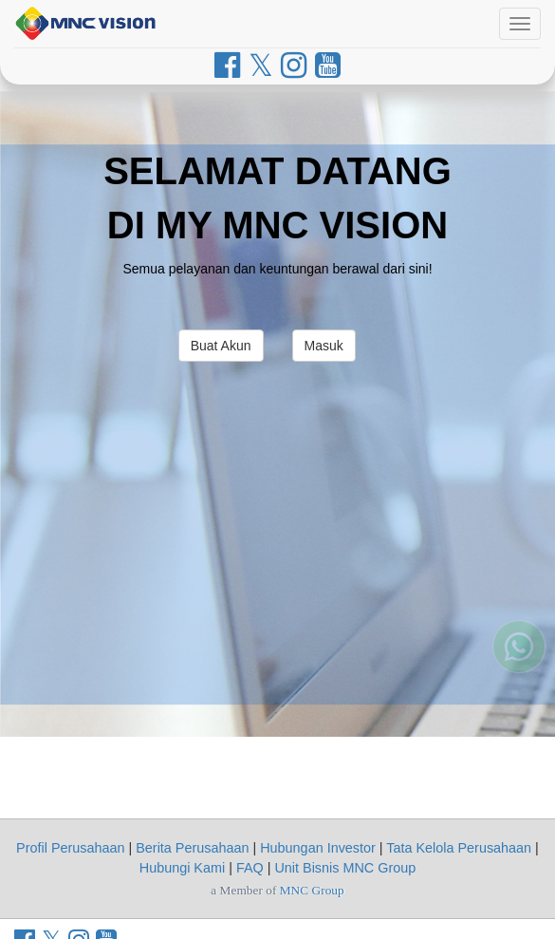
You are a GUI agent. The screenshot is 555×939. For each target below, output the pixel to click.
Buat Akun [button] (221, 345)
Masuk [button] (324, 345)
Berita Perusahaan (192, 847)
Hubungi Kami (182, 867)
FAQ (250, 867)
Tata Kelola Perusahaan (458, 847)
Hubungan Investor (318, 847)
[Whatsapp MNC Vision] (519, 670)
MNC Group (312, 890)
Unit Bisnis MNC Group (345, 867)
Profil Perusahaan (70, 847)
